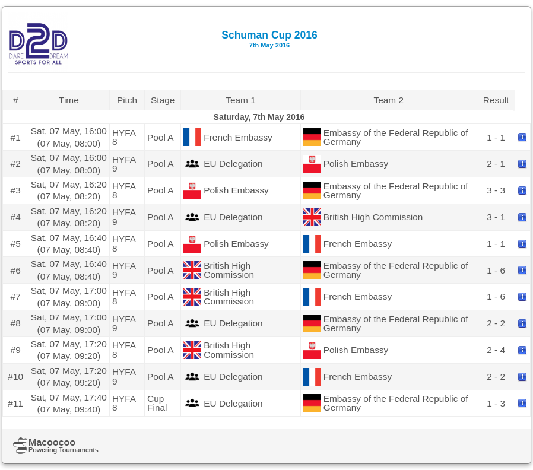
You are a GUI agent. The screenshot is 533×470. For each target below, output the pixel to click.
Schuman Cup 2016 (269, 39)
